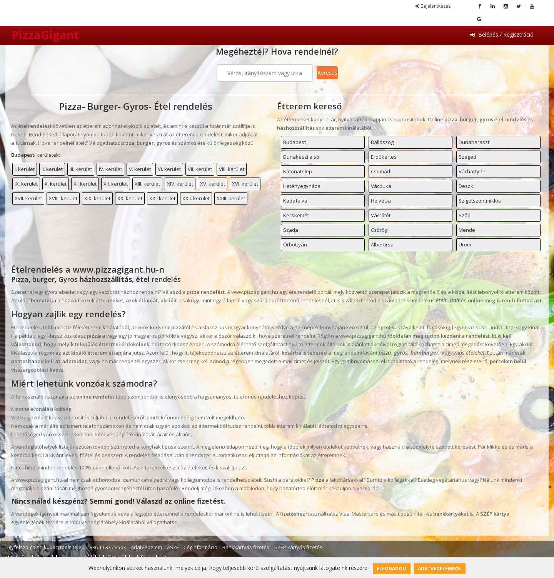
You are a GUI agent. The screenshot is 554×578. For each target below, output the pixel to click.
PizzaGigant (45, 35)
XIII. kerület (147, 183)
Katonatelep (297, 171)
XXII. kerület (196, 198)
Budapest (294, 142)
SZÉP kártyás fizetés (298, 547)
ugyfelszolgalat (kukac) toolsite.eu (45, 547)
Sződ (465, 215)
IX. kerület (26, 183)
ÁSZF (173, 547)
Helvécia (381, 200)
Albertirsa (382, 244)
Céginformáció (200, 547)
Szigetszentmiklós (480, 200)
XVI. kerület (245, 183)
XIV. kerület (180, 183)
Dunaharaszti (475, 142)
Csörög (379, 229)
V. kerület (140, 169)
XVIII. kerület (63, 198)
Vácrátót (380, 215)
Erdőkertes (384, 156)
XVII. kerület (28, 198)
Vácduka (381, 186)
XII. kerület (115, 183)
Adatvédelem (146, 547)
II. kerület (52, 169)
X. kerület (56, 183)
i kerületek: (35, 154)
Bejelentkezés (433, 6)
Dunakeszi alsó (301, 156)
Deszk (466, 186)
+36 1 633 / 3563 (108, 547)
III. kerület (81, 169)
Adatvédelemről (440, 568)
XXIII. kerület (231, 198)
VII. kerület (200, 169)
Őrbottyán (295, 244)
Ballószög (382, 142)
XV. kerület (212, 183)
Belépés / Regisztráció (502, 34)
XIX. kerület (97, 198)
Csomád (380, 171)
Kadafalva (295, 200)
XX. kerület (129, 198)
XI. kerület (85, 183)
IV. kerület (110, 169)
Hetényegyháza (301, 186)
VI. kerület (169, 169)
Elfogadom (392, 568)
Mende (467, 229)
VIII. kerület (231, 169)
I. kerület (25, 169)
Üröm (465, 244)
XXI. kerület (162, 198)
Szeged (467, 156)
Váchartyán (472, 171)
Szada (290, 229)
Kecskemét (296, 215)
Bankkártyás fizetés (245, 547)
